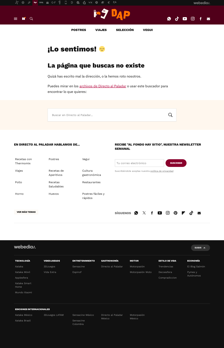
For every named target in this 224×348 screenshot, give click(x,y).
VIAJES (101, 30)
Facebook (200, 19)
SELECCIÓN (125, 30)
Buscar (31, 19)
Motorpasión (137, 266)
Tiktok (177, 19)
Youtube (185, 19)
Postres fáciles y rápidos (93, 196)
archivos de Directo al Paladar (102, 86)
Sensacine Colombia (78, 322)
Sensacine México (83, 315)
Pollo (18, 182)
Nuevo (23, 19)
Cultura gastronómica (91, 173)
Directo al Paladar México (112, 317)
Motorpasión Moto (141, 272)
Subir (198, 247)
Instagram (192, 19)
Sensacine (78, 266)
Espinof (77, 272)
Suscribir (176, 163)
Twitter (144, 212)
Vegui (85, 159)
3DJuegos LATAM (54, 315)
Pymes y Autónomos (194, 274)
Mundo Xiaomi (23, 292)
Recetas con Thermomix (23, 161)
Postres (54, 159)
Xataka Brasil (23, 320)
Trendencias (166, 266)
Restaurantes (91, 182)
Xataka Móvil (22, 272)
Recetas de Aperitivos (56, 173)
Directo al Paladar (112, 266)
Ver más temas (26, 212)
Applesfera (21, 277)
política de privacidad (161, 171)
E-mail (208, 19)
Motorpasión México (137, 317)
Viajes (19, 170)
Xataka (19, 266)
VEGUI (148, 30)
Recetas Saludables (56, 184)
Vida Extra (50, 272)
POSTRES (78, 30)
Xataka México (23, 315)
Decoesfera (165, 272)
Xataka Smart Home (23, 285)
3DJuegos (49, 266)
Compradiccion (168, 277)
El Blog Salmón (196, 266)
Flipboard (183, 212)
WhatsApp (169, 19)
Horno (19, 193)
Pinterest (175, 212)
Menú (15, 19)
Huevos (54, 193)
